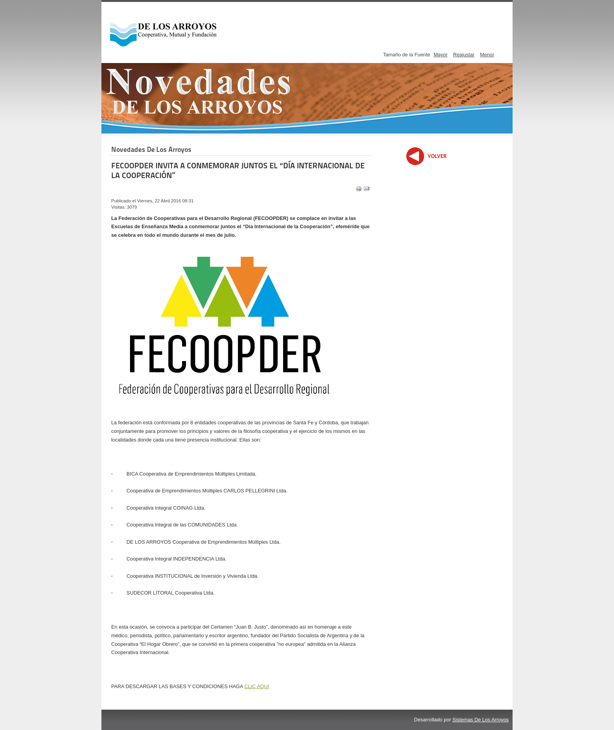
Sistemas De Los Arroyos (480, 720)
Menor (487, 55)
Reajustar (464, 55)
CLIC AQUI (256, 686)
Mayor (440, 55)
